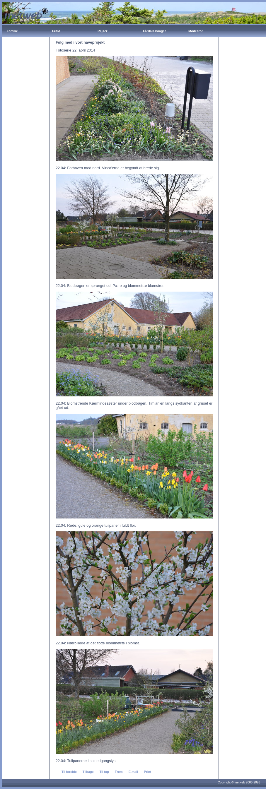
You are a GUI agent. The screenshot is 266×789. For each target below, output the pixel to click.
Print (147, 771)
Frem (119, 771)
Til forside (69, 771)
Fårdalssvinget (154, 31)
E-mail (133, 771)
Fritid (56, 31)
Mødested (195, 31)
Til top (104, 771)
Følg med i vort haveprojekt (80, 42)
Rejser (103, 31)
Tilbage (88, 771)
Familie (12, 31)
